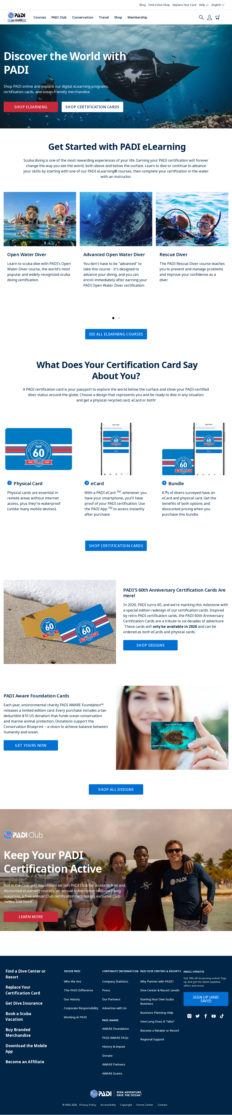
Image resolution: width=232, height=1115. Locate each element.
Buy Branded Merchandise (18, 1032)
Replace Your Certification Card (22, 990)
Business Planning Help (156, 1013)
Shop (118, 17)
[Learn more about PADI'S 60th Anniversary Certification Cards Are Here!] (116, 622)
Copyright (126, 1104)
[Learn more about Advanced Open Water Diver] (116, 244)
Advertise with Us (114, 1008)
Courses (40, 17)
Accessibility (108, 1104)
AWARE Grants (112, 1073)
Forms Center (144, 1104)
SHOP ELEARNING (30, 106)
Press (106, 990)
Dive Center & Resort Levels (159, 990)
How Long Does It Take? (157, 1021)
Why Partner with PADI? (157, 981)
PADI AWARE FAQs (115, 1038)
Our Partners (111, 999)
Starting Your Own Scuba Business (157, 1001)
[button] (113, 318)
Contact (162, 1104)
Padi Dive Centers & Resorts (160, 971)
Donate (107, 1056)
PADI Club (59, 17)
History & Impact (113, 1046)
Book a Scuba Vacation (18, 1016)
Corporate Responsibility (81, 1008)
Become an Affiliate (24, 1061)
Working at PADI (75, 1017)
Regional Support (152, 1039)
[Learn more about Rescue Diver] (192, 242)
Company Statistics (115, 981)
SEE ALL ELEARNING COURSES (116, 334)
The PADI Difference (78, 990)
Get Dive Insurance (23, 1003)
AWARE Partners (113, 1064)
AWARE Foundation (115, 1029)
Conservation (82, 17)
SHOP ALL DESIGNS (116, 789)
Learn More (31, 916)
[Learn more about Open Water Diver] (40, 242)
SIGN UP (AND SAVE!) (206, 999)
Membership (137, 17)
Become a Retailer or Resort (159, 1030)
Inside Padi (72, 971)
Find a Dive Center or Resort (25, 974)
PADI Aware (110, 1020)
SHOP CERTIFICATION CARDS (92, 106)
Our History (72, 999)
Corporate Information (120, 971)
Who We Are (72, 981)
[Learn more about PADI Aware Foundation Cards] (116, 728)
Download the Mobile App (26, 1048)
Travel (104, 17)
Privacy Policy (87, 1104)
